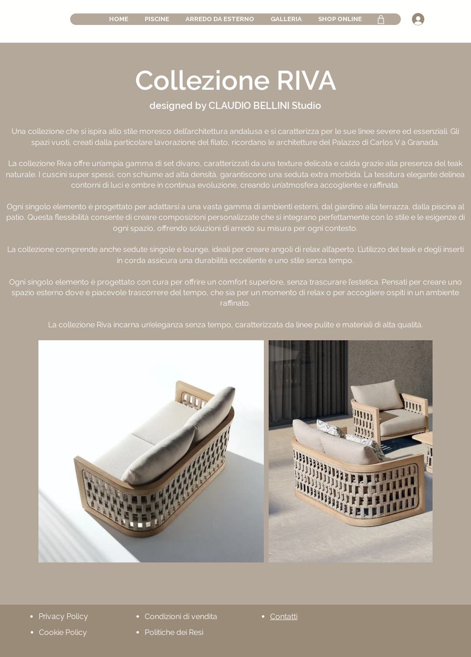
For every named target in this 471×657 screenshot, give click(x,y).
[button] (157, 19)
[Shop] (380, 19)
